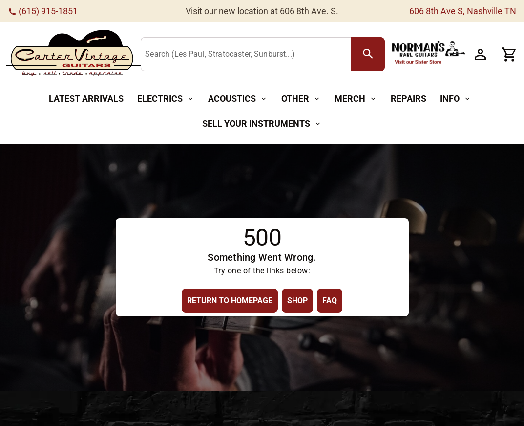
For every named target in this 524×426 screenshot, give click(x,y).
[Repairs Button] (408, 99)
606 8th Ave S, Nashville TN (462, 11)
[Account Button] (480, 54)
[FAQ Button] (329, 301)
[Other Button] (301, 99)
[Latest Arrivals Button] (86, 99)
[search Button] (368, 54)
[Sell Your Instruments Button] (262, 124)
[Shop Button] (297, 301)
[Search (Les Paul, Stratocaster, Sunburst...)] (248, 55)
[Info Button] (455, 99)
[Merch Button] (356, 99)
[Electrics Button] (165, 99)
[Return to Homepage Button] (230, 301)
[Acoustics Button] (237, 99)
